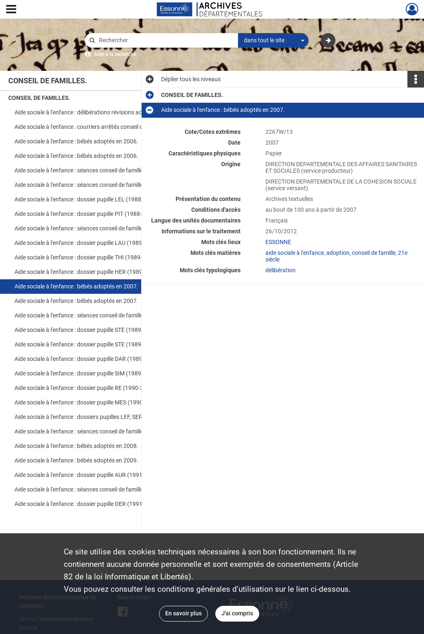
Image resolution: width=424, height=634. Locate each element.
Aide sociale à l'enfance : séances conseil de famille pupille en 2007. (97, 228)
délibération (280, 270)
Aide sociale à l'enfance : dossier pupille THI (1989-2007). (86, 257)
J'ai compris (237, 613)
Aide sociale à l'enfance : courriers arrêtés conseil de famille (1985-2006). (97, 126)
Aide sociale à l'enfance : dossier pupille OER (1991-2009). (87, 504)
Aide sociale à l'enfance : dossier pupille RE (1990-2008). (85, 388)
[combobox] (273, 40)
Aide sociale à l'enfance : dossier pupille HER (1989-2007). (87, 272)
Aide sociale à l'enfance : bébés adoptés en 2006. (76, 141)
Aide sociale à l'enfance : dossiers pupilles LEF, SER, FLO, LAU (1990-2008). (97, 417)
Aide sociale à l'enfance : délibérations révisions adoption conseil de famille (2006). (97, 112)
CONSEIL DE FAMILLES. (39, 97)
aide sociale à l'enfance (294, 252)
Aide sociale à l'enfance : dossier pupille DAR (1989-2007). (87, 359)
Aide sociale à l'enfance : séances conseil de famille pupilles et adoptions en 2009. (97, 489)
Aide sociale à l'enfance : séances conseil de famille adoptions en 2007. (97, 315)
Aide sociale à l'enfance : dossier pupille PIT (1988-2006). (86, 214)
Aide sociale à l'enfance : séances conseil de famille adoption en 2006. (97, 170)
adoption (337, 252)
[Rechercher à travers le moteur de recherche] (165, 40)
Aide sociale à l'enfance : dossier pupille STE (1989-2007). (87, 330)
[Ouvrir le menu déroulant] (11, 10)
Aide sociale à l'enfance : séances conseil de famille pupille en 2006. (97, 184)
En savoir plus (183, 613)
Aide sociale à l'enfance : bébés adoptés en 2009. (76, 460)
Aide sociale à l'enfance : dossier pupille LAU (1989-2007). (87, 243)
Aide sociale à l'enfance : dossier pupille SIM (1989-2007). (87, 373)
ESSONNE (278, 242)
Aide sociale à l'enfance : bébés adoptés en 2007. (76, 286)
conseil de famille (373, 252)
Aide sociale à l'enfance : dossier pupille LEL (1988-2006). (87, 199)
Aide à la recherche (115, 54)
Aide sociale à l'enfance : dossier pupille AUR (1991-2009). (87, 475)
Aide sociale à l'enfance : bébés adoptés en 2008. (76, 446)
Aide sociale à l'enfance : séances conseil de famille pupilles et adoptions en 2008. (97, 431)
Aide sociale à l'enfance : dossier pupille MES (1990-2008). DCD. (94, 402)
